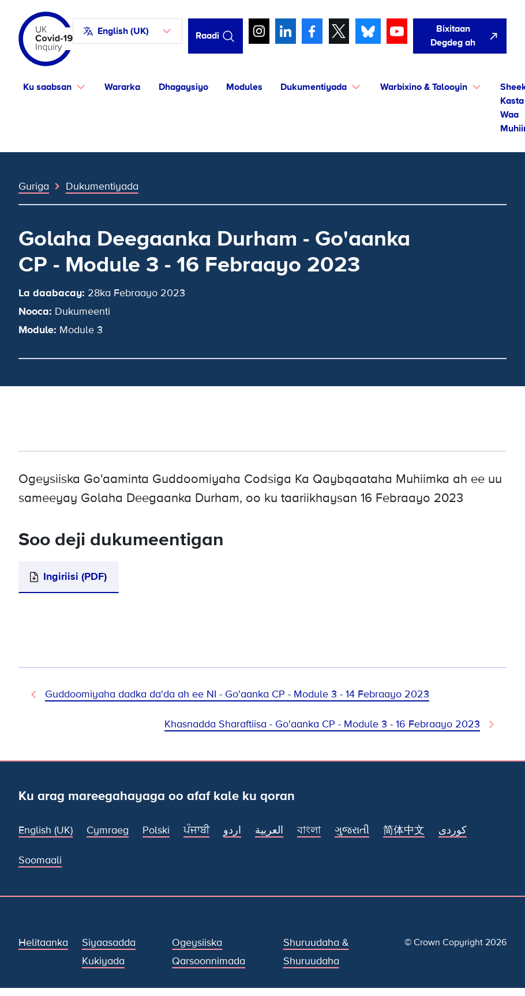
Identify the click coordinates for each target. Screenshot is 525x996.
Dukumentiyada (102, 186)
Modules (244, 87)
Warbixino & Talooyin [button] (423, 87)
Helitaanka (43, 942)
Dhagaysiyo (183, 87)
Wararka (122, 87)
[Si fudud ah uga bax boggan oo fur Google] (460, 36)
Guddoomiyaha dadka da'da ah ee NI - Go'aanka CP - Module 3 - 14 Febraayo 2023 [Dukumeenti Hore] (237, 694)
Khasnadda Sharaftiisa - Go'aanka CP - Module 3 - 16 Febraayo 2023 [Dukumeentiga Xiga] (322, 724)
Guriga (33, 186)
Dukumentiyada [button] (313, 87)
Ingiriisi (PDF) (75, 576)
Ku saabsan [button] (47, 87)
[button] (127, 31)
